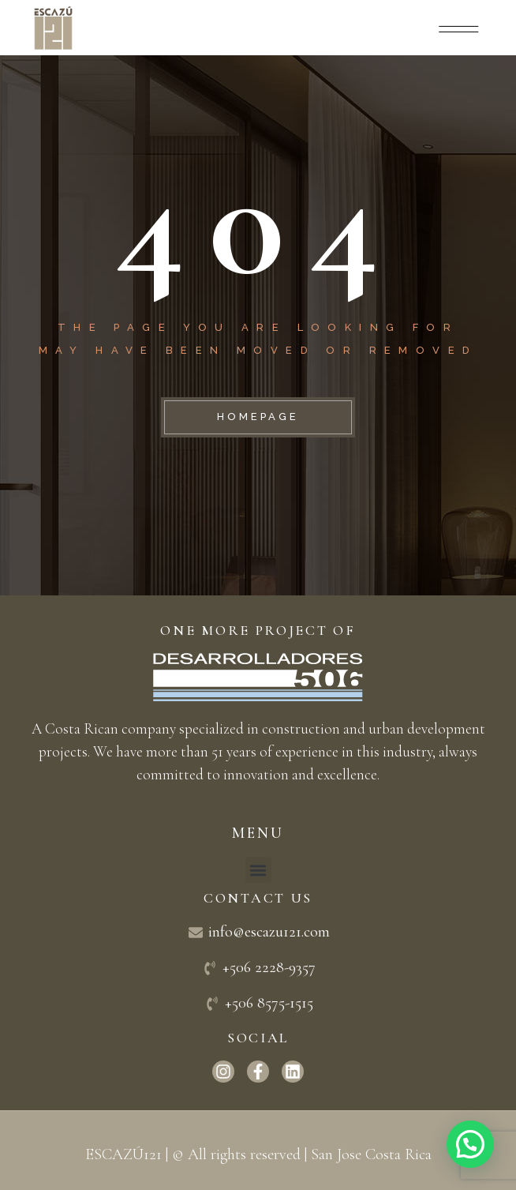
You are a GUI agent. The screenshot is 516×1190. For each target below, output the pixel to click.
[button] (258, 870)
